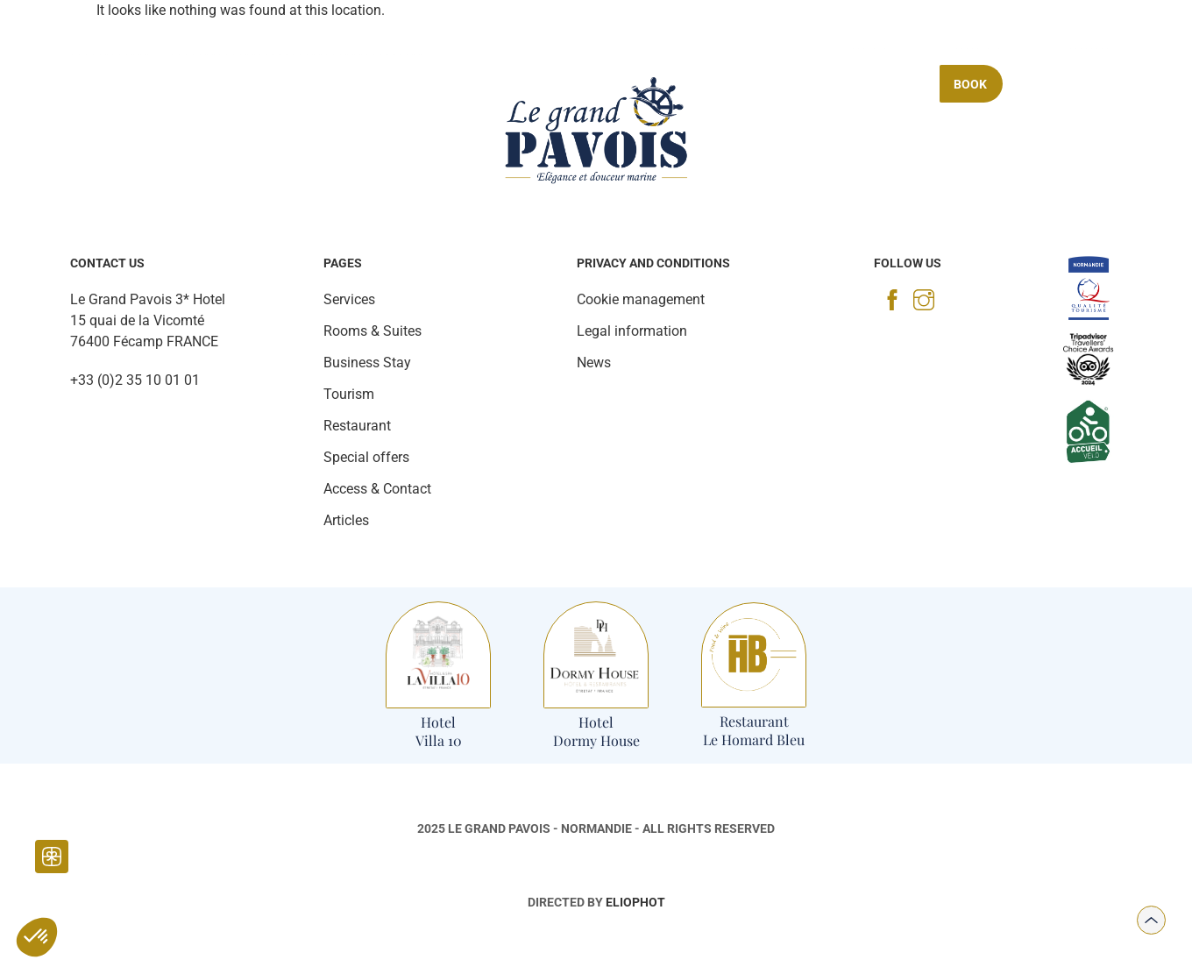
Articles (346, 520)
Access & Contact (377, 488)
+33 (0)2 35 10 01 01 (135, 380)
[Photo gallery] (101, 44)
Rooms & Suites (180, 84)
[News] (146, 44)
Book (970, 84)
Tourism (457, 84)
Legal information (632, 331)
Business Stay (752, 84)
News (594, 362)
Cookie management (641, 299)
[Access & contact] (1017, 37)
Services (379, 84)
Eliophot (635, 902)
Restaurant (291, 84)
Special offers (869, 84)
